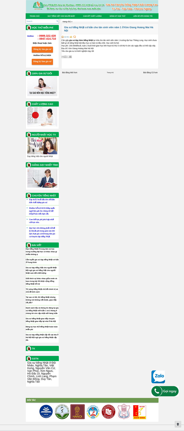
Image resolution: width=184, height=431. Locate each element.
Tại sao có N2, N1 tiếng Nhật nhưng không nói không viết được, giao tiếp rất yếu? (41, 300)
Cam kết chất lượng (92, 16)
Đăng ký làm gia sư (42, 61)
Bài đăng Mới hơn (69, 72)
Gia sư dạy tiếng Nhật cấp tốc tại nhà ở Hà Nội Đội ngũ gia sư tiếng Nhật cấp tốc (42, 337)
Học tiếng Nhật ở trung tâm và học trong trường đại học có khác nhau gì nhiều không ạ (41, 251)
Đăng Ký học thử (117, 16)
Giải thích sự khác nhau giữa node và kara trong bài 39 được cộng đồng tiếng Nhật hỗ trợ (41, 281)
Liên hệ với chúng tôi (142, 16)
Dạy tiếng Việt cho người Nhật (61, 16)
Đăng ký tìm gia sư (42, 49)
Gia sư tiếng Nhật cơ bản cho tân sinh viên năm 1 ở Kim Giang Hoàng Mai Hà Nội (108, 29)
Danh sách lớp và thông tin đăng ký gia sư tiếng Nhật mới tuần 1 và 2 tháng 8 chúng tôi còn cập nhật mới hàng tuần (42, 310)
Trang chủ (35, 16)
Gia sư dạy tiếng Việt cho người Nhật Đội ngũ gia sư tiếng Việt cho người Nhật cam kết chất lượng (41, 270)
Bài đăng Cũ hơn (150, 72)
